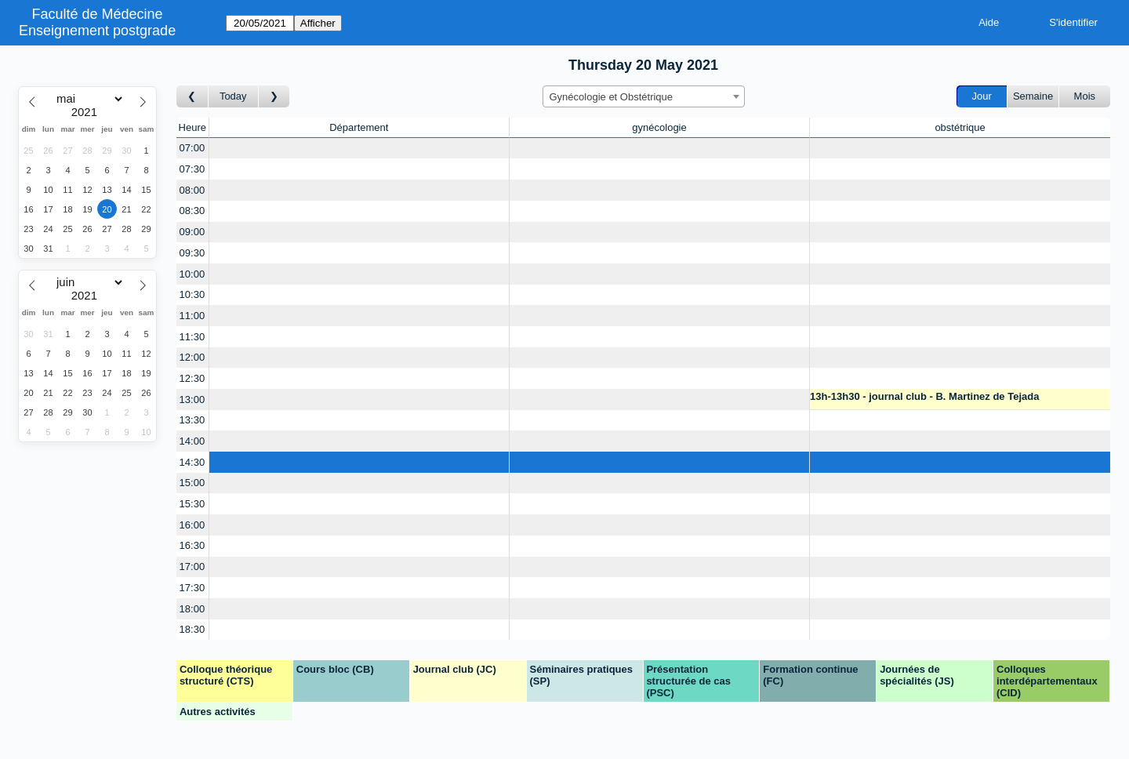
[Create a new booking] (359, 148)
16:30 (192, 545)
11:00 (192, 315)
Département (358, 127)
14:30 (192, 462)
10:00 (192, 274)
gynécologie (659, 127)
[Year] (87, 112)
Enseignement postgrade (97, 30)
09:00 (192, 232)
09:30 (192, 253)
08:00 (192, 190)
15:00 (192, 482)
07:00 (192, 148)
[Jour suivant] (274, 96)
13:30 (192, 420)
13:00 (192, 399)
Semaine (1033, 96)
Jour (982, 96)
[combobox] (644, 96)
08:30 (192, 210)
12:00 (192, 357)
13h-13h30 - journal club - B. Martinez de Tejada (924, 396)
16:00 (192, 525)
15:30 (192, 504)
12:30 (192, 378)
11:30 (192, 337)
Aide (988, 22)
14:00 (192, 441)
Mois (1084, 96)
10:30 (192, 294)
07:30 (192, 169)
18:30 (192, 629)
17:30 (192, 588)
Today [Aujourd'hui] (233, 96)
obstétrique (960, 127)
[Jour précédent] (192, 96)
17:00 (192, 566)
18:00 (192, 609)
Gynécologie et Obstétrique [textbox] (611, 97)
